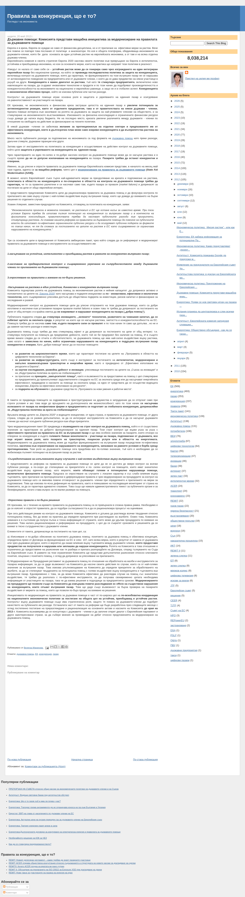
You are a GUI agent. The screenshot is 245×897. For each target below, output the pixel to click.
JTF (172, 585)
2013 (177, 173)
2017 (177, 151)
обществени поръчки (182, 520)
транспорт (176, 490)
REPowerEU (177, 620)
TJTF (173, 605)
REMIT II (175, 550)
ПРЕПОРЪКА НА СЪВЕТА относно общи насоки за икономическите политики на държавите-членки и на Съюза (64, 789)
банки (173, 466)
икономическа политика (184, 416)
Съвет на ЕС (177, 610)
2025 (177, 106)
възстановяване (179, 515)
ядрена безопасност (182, 510)
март (180, 347)
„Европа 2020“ (47, 293)
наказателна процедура (184, 540)
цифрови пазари (179, 660)
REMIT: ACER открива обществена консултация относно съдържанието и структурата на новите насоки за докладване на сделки (72, 863)
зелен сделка (178, 565)
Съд (172, 535)
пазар (56, 654)
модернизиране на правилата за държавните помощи (111, 169)
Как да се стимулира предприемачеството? (30, 844)
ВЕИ (173, 436)
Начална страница (82, 759)
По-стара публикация (145, 759)
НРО (173, 615)
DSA (173, 630)
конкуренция (45, 654)
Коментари (10, 892)
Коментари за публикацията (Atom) (45, 766)
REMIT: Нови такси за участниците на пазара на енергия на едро (41, 873)
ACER (173, 485)
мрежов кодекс (179, 570)
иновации (175, 461)
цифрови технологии (182, 446)
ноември (182, 189)
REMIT (174, 500)
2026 (177, 100)
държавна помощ (122, 138)
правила (175, 406)
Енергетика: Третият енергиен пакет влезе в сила (33, 826)
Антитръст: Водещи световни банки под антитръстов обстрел (39, 795)
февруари (183, 352)
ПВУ (172, 645)
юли (180, 211)
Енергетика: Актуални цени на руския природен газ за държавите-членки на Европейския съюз (55, 819)
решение (175, 595)
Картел (174, 451)
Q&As (173, 640)
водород (175, 530)
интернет (175, 470)
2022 (177, 123)
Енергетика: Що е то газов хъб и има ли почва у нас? (35, 801)
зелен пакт (176, 475)
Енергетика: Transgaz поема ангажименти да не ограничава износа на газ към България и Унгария (57, 807)
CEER (173, 600)
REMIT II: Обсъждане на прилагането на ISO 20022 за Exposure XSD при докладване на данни (55, 869)
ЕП (172, 560)
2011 (177, 365)
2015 (177, 162)
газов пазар (177, 505)
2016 (177, 157)
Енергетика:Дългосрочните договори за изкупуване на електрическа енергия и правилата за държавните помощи (65, 832)
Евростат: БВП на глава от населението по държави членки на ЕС (41, 813)
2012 (177, 179)
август (181, 206)
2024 (177, 112)
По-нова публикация (19, 759)
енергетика (176, 391)
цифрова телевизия (181, 575)
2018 (177, 145)
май (179, 223)
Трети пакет (177, 411)
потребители (177, 431)
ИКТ (172, 545)
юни (180, 217)
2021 (177, 129)
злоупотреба (177, 441)
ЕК (36, 654)
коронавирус (177, 495)
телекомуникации (180, 456)
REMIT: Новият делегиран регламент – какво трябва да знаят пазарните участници (50, 860)
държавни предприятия (183, 650)
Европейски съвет (180, 590)
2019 (177, 140)
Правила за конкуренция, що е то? (51, 16)
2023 (177, 117)
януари (181, 358)
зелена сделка (178, 555)
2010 (177, 371)
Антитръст (176, 421)
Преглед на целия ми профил (202, 78)
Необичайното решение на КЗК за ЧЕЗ (28, 838)
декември (183, 183)
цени (173, 525)
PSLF (173, 635)
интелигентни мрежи (182, 480)
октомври (183, 195)
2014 (177, 168)
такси (173, 655)
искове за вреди (179, 580)
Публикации (10, 887)
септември (183, 200)
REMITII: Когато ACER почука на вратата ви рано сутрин (36, 866)
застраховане (178, 625)
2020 (177, 134)
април (181, 341)
